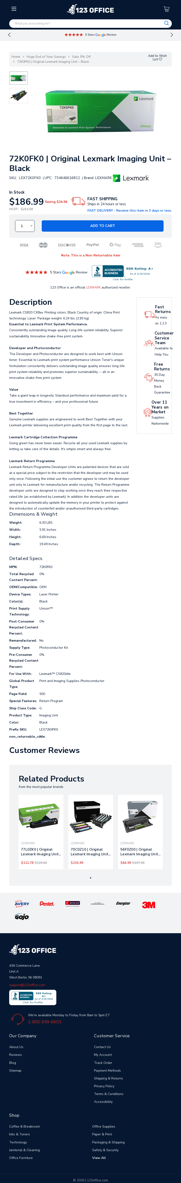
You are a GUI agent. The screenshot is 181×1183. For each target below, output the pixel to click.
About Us (16, 1034)
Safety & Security (105, 1137)
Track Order (103, 1049)
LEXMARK (93, 287)
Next (171, 35)
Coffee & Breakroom (24, 1113)
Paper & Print (102, 1121)
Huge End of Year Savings (46, 56)
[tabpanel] (41, 832)
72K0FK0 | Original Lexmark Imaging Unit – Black (53, 61)
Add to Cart (102, 226)
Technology (18, 1129)
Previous (9, 35)
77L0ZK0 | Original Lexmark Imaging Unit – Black (40, 852)
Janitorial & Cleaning (24, 1137)
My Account (103, 1042)
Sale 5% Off (81, 56)
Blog (12, 1049)
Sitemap (15, 1057)
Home (16, 56)
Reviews (15, 1042)
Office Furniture (21, 1145)
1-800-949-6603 (45, 1009)
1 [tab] (90, 877)
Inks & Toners (19, 1121)
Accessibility (103, 1089)
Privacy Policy (104, 1073)
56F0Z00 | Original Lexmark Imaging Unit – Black (139, 852)
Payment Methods (107, 1057)
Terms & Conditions (108, 1081)
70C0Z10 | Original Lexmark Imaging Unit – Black (89, 852)
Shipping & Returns (108, 1065)
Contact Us (102, 1034)
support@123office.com (27, 972)
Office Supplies (103, 1113)
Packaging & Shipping (108, 1129)
